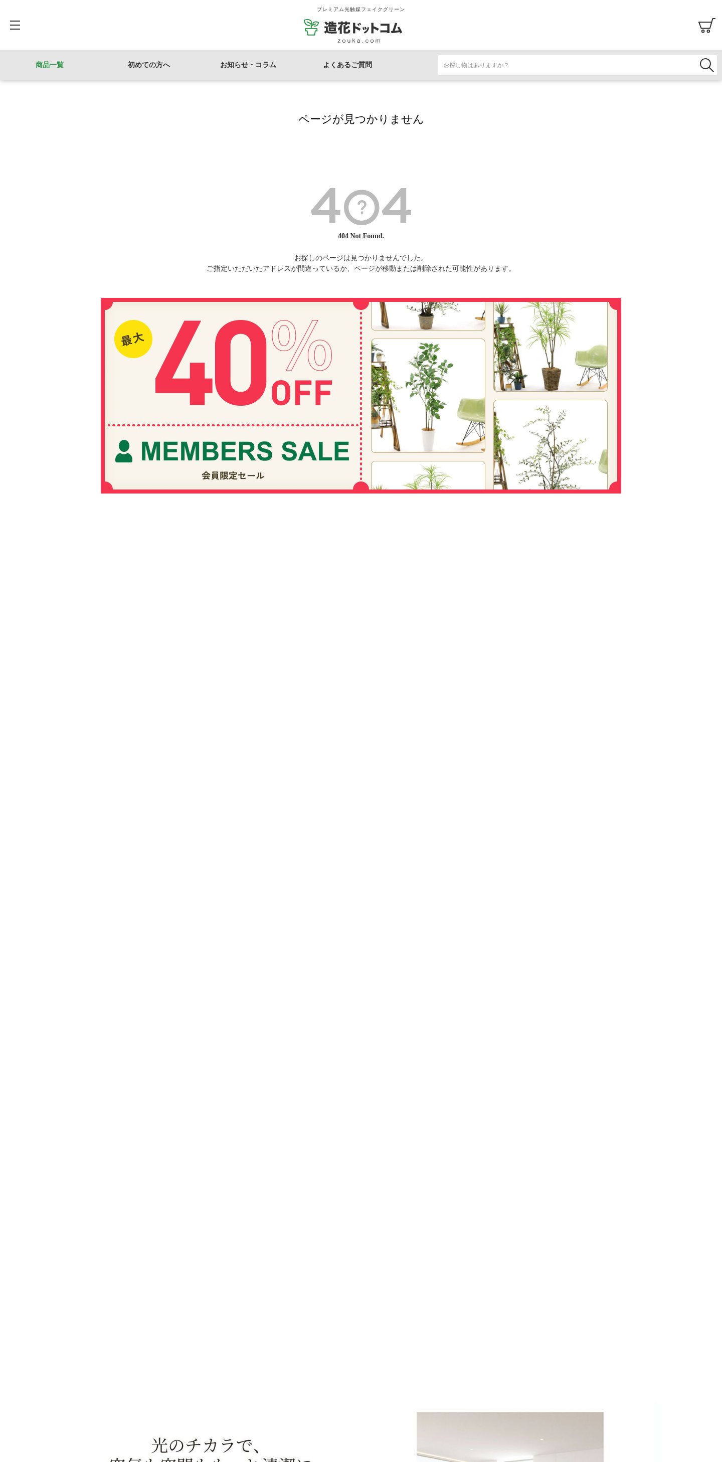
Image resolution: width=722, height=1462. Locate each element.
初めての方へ (149, 65)
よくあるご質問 (347, 65)
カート (707, 25)
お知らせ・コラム (248, 65)
